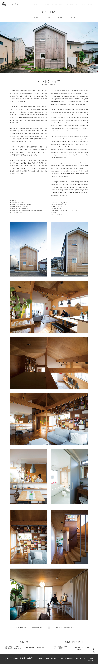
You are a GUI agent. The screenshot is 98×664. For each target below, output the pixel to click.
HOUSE (35, 18)
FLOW (42, 4)
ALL (24, 18)
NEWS (84, 4)
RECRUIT (90, 4)
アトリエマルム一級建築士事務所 (19, 658)
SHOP (60, 18)
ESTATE (72, 4)
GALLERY (48, 4)
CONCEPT (35, 4)
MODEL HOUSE (63, 4)
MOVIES (54, 4)
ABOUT (78, 4)
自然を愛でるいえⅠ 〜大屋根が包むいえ (30, 629)
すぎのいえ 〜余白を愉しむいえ (65, 629)
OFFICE (48, 18)
